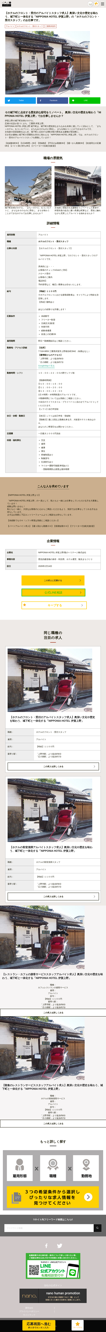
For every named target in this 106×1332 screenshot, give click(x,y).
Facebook (53, 100)
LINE (86, 100)
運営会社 (29, 1308)
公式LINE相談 (53, 592)
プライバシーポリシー (29, 1311)
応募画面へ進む (37, 1325)
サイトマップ (29, 1315)
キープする (55, 605)
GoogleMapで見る (46, 366)
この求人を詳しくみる (53, 766)
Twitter (21, 100)
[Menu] (103, 4)
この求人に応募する (53, 580)
